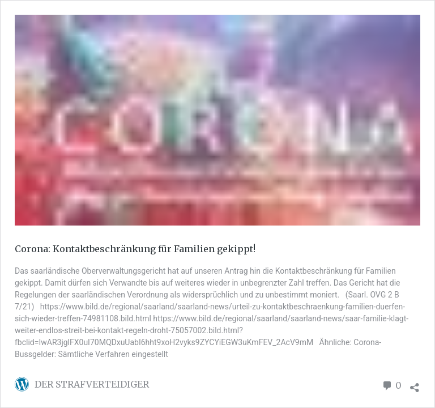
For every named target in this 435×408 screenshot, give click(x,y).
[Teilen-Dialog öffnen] (414, 383)
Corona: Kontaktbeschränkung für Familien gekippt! (135, 248)
